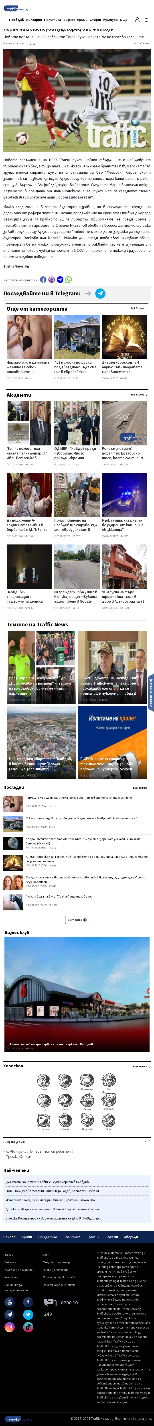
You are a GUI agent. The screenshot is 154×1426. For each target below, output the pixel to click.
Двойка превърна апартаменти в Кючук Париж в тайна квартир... (54, 1209)
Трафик (93, 1237)
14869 (103, 700)
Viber (51, 279)
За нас (8, 1255)
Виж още (77, 920)
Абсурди (131, 1237)
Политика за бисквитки (59, 1285)
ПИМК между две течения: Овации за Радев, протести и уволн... (53, 1191)
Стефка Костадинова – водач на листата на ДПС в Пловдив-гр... (53, 1218)
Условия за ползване (18, 1270)
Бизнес (69, 19)
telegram (60, 279)
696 (123, 378)
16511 (124, 608)
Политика (52, 19)
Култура (110, 19)
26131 (31, 700)
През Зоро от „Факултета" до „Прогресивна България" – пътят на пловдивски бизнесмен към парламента (40, 685)
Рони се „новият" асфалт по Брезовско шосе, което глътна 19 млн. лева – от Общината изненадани (122, 454)
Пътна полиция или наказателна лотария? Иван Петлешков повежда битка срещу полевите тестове (27, 454)
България (34, 19)
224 (28, 378)
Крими (82, 19)
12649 (103, 775)
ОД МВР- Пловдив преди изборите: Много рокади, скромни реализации (75, 454)
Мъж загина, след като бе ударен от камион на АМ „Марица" (122, 525)
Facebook (43, 279)
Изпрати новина (151, 693)
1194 (29, 536)
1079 (53, 905)
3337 (76, 536)
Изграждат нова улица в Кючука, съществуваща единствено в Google (75, 597)
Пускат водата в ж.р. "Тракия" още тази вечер (59, 896)
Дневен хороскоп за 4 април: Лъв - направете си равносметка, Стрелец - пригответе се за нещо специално (122, 367)
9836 (29, 608)
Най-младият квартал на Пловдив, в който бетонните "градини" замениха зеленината (40, 764)
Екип (46, 1255)
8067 (76, 464)
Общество (47, 1237)
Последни (13, 787)
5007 (76, 608)
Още (124, 19)
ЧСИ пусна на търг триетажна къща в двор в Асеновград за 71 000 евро (123, 597)
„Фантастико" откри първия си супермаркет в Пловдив (50, 1044)
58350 (29, 1048)
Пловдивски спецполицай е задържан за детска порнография (25, 597)
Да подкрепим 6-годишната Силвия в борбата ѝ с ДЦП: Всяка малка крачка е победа (27, 525)
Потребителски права (59, 1277)
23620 (29, 464)
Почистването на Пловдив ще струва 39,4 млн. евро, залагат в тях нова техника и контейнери (75, 525)
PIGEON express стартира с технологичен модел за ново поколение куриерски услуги (106, 764)
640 (52, 886)
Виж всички (137, 308)
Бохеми (111, 1237)
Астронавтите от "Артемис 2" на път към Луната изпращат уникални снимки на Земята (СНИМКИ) (83, 841)
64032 (31, 775)
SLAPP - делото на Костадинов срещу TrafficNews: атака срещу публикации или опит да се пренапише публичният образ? (110, 685)
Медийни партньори (57, 1262)
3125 (124, 464)
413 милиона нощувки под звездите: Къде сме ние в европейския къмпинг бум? (75, 367)
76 (75, 378)
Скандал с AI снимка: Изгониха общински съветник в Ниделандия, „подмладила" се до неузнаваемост (85, 879)
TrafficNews (144, 44)
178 (52, 848)
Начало (9, 1237)
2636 (124, 536)
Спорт (95, 19)
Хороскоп (13, 1066)
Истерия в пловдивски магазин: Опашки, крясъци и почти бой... (52, 1200)
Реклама (10, 1262)
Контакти (11, 1277)
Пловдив (16, 19)
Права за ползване (56, 1270)
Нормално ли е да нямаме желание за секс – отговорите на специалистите (28, 367)
